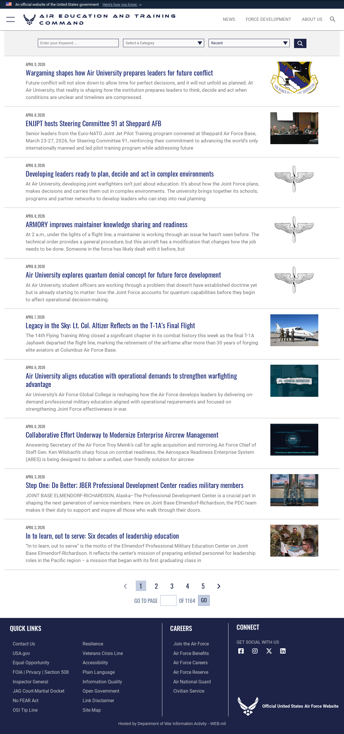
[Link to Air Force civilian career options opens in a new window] (185, 689)
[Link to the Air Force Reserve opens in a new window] (187, 671)
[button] (123, 5)
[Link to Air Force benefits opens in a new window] (187, 653)
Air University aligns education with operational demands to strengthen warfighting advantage (131, 379)
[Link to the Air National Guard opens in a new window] (188, 680)
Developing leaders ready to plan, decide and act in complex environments (120, 173)
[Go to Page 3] (172, 586)
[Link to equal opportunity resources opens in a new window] (27, 662)
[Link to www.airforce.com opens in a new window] (187, 644)
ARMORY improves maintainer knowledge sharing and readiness (106, 224)
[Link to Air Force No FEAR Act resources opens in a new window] (22, 698)
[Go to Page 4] (188, 586)
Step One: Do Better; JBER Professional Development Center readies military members (134, 485)
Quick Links (25, 628)
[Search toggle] (334, 19)
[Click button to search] (300, 43)
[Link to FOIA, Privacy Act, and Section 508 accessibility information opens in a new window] (36, 671)
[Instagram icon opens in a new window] (255, 651)
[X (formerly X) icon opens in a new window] (269, 651)
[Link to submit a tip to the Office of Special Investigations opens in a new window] (21, 708)
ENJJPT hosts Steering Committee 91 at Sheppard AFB (93, 123)
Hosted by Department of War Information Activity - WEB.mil (172, 721)
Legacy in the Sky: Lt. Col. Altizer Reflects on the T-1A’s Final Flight (110, 325)
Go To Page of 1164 (164, 601)
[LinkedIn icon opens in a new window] (283, 651)
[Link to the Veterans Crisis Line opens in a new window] (102, 653)
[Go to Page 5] (203, 586)
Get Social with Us (258, 642)
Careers (181, 628)
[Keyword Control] (78, 43)
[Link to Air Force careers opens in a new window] (187, 662)
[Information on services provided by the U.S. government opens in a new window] (18, 653)
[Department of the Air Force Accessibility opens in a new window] (95, 662)
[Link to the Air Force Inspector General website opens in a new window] (27, 680)
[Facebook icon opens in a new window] (241, 651)
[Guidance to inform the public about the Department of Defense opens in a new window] (101, 680)
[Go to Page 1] (141, 586)
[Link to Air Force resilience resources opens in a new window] (93, 644)
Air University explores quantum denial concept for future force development (123, 274)
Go (204, 600)
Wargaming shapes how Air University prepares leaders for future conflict (119, 72)
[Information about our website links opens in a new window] (98, 698)
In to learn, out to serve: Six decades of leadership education (102, 535)
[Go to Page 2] (156, 586)
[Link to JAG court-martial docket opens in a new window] (34, 689)
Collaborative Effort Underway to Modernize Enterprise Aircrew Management (122, 434)
